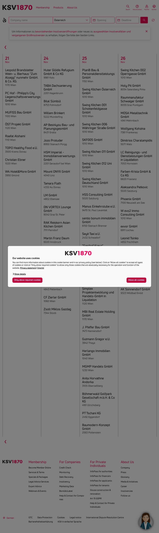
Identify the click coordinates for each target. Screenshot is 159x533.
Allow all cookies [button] (136, 280)
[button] (19, 274)
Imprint (41, 268)
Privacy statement (28, 268)
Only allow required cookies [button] (27, 280)
